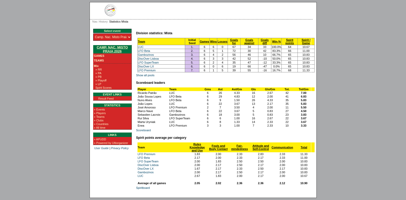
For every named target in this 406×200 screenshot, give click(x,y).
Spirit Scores (104, 87)
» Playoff (101, 80)
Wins (213, 41)
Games (99, 55)
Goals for (234, 41)
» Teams (99, 116)
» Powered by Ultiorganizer (111, 142)
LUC (141, 47)
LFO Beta (144, 50)
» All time (100, 127)
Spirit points (289, 41)
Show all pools (145, 75)
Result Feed (106, 98)
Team (141, 41)
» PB (99, 76)
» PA (99, 73)
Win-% (276, 41)
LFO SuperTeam (148, 62)
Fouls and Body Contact (218, 147)
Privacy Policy (120, 148)
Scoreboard (143, 130)
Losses (222, 41)
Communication (282, 147)
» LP (99, 84)
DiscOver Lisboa (148, 58)
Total (304, 147)
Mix (96, 65)
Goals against (249, 41)
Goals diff (265, 41)
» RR (99, 69)
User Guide (101, 148)
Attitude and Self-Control (260, 147)
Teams (99, 60)
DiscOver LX (146, 66)
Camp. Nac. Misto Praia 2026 (112, 49)
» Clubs (99, 120)
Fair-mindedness (239, 147)
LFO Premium (147, 70)
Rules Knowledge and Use (197, 147)
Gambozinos (146, 54)
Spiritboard (143, 187)
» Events (99, 109)
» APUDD (100, 139)
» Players (100, 113)
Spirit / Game (306, 41)
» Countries (101, 124)
